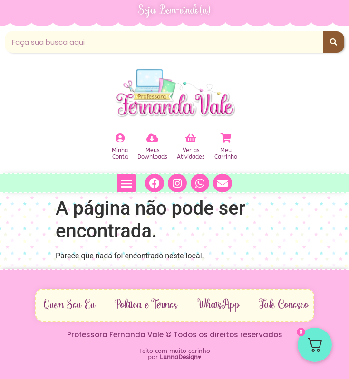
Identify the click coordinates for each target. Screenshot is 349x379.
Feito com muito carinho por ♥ (174, 353)
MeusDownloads (152, 153)
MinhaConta (120, 153)
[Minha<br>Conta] (120, 138)
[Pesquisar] (333, 42)
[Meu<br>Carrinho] (226, 138)
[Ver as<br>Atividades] (191, 138)
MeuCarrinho (225, 153)
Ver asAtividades (191, 153)
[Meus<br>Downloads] (152, 138)
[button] (126, 183)
